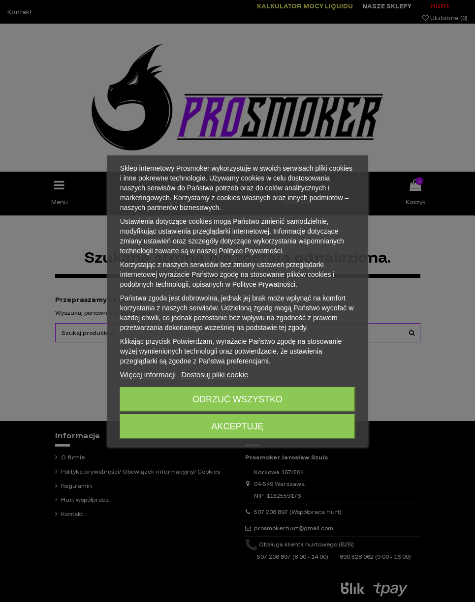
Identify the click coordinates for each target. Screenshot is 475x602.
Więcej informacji (148, 374)
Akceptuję (237, 426)
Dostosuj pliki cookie (214, 374)
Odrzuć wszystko (237, 399)
